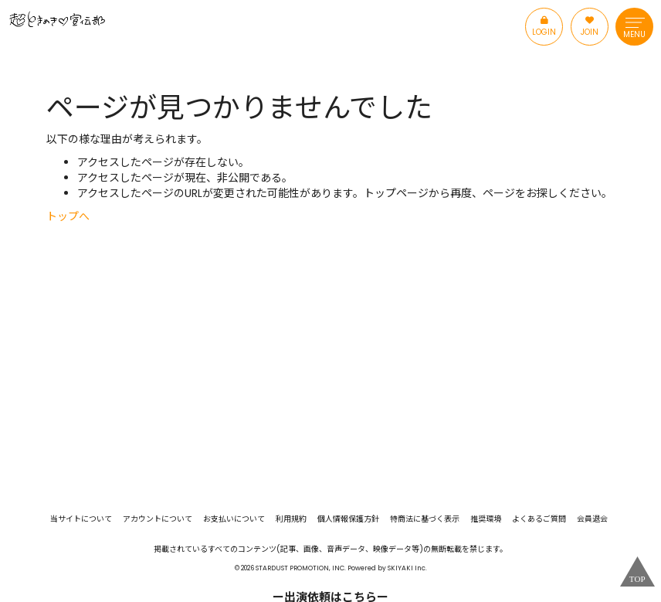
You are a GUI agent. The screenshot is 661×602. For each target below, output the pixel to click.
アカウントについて (157, 519)
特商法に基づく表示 (424, 519)
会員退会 (592, 519)
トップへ (68, 216)
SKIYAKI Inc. (407, 568)
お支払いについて (234, 519)
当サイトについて (81, 519)
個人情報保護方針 (348, 519)
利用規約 (291, 519)
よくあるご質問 (539, 519)
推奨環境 (485, 519)
